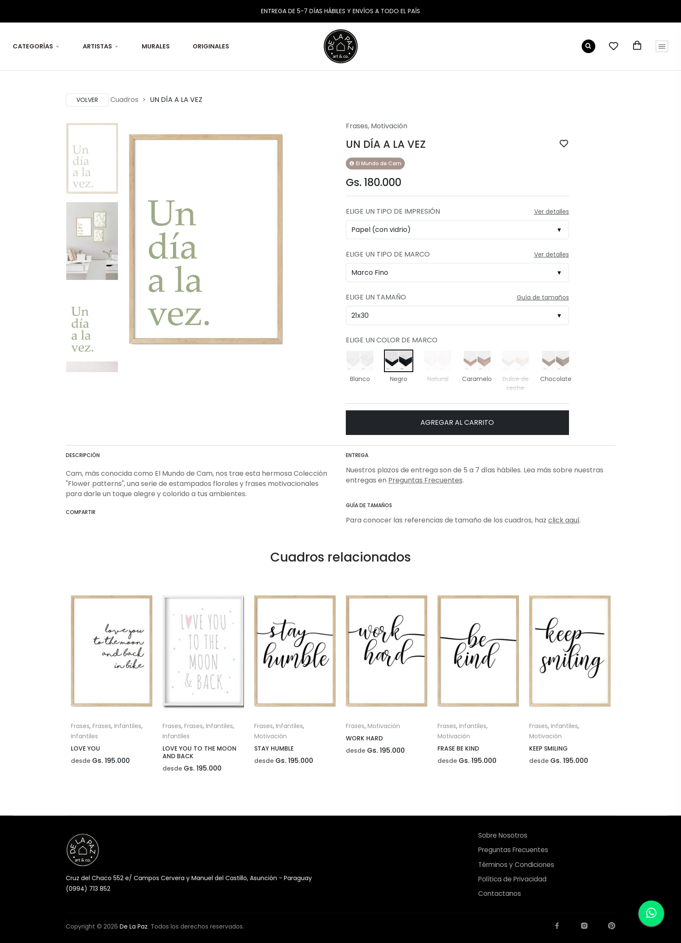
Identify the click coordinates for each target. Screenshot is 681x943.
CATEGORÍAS (33, 46)
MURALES (156, 46)
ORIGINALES (211, 46)
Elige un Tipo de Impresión (393, 211)
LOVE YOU (85, 748)
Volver (87, 100)
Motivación (389, 126)
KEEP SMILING (548, 748)
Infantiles (127, 725)
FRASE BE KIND (458, 748)
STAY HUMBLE (274, 748)
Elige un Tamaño (376, 297)
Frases (357, 126)
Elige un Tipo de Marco (388, 254)
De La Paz (134, 926)
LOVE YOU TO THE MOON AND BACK (199, 752)
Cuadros (124, 99)
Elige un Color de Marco (391, 340)
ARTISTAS (97, 46)
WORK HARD (364, 738)
